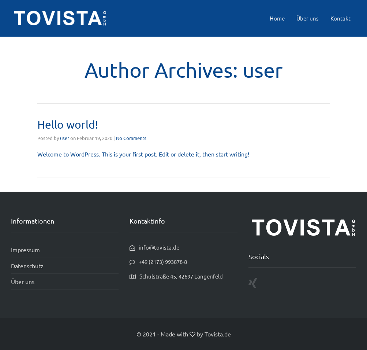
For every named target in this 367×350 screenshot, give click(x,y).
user (64, 138)
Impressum (25, 249)
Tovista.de (218, 334)
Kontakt (340, 18)
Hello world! (67, 124)
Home (277, 18)
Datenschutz (27, 265)
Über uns (307, 18)
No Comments (131, 138)
